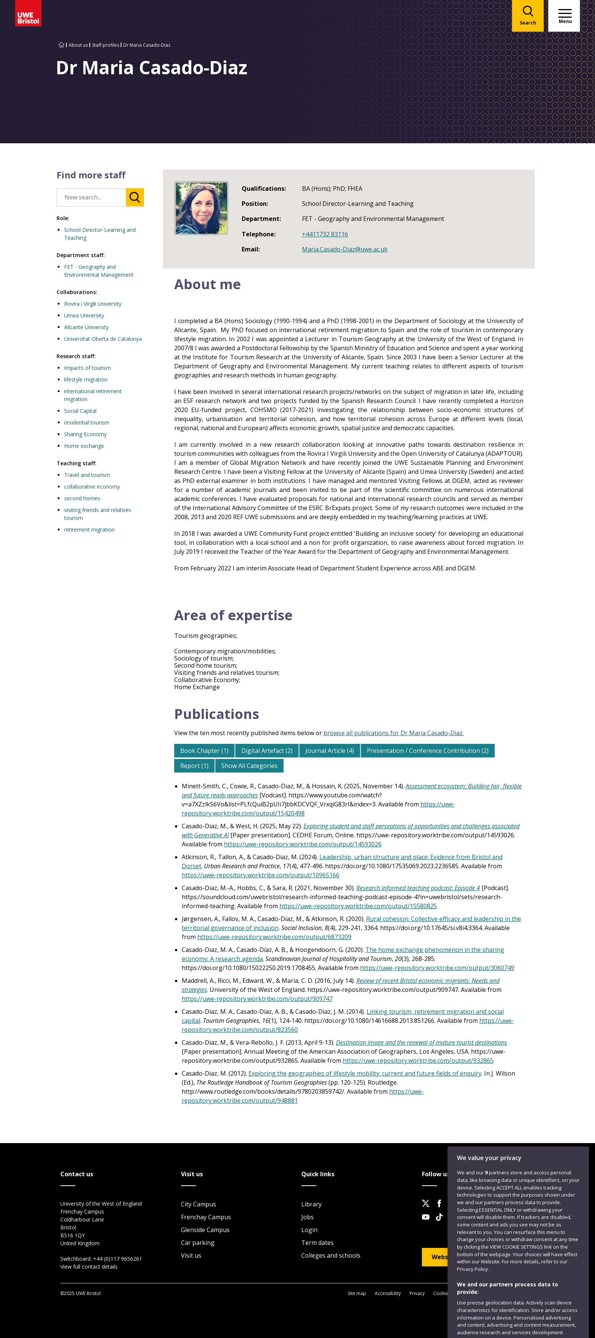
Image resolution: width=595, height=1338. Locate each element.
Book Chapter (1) (204, 750)
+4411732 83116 (325, 234)
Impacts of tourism (87, 367)
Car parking (198, 1242)
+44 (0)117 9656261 (117, 1258)
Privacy (417, 1293)
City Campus (198, 1204)
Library (311, 1204)
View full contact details (89, 1266)
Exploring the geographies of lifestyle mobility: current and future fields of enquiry (365, 1073)
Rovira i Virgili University (92, 303)
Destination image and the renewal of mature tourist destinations (421, 1042)
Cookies (442, 1293)
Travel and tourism (87, 474)
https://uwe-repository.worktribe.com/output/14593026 (303, 844)
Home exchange (84, 445)
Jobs (307, 1217)
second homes (82, 498)
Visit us (191, 1255)
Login (309, 1230)
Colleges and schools (330, 1255)
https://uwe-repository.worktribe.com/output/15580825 (358, 906)
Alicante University (86, 327)
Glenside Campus (205, 1230)
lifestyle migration (85, 379)
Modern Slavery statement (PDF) (493, 1293)
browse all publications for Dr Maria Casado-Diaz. (394, 733)
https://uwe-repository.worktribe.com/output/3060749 (437, 968)
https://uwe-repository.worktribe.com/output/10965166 (260, 875)
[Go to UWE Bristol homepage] (61, 45)
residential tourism (86, 422)
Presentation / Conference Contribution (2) (428, 750)
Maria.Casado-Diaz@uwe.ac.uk (345, 249)
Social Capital (80, 410)
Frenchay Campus (206, 1217)
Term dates (317, 1242)
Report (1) (194, 766)
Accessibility (388, 1293)
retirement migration (89, 529)
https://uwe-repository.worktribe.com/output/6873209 (274, 937)
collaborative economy (92, 486)
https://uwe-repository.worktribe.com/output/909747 (257, 999)
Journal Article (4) (329, 750)
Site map (357, 1293)
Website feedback (459, 1257)
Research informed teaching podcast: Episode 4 (418, 888)
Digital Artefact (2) (267, 750)
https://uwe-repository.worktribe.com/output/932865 (418, 1060)
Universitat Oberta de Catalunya (103, 338)
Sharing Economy (85, 434)
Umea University (84, 315)
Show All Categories (249, 766)
